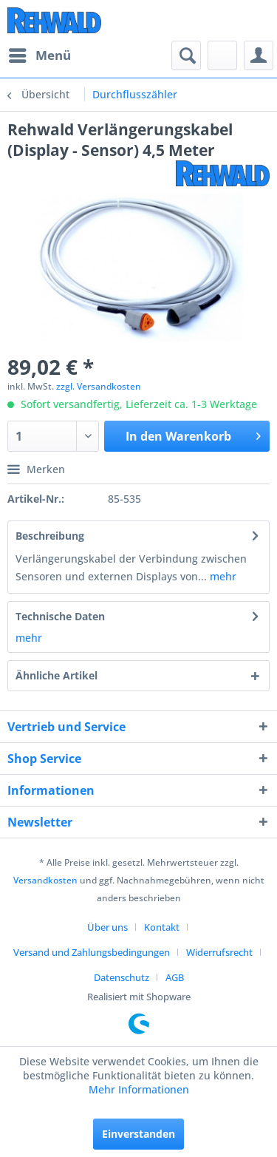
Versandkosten (45, 880)
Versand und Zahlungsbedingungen (91, 952)
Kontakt (161, 927)
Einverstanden (138, 1134)
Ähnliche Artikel (57, 675)
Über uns (107, 927)
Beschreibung (50, 536)
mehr (221, 576)
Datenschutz (121, 977)
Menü (40, 54)
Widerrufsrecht (219, 952)
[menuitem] (39, 55)
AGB (174, 977)
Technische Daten (60, 616)
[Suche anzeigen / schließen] (186, 55)
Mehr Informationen (139, 1089)
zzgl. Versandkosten (98, 386)
